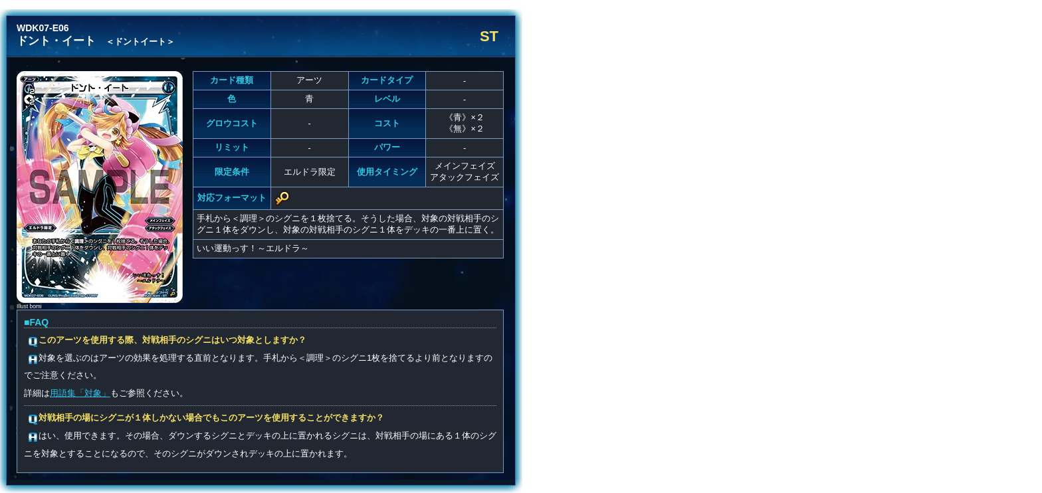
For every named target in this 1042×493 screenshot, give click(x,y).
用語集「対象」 (80, 393)
